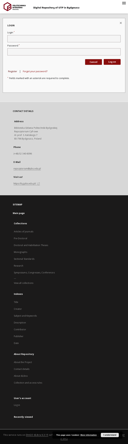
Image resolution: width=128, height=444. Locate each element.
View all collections (23, 283)
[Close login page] (121, 22)
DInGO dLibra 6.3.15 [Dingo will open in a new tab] (37, 434)
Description (20, 322)
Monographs (20, 252)
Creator (18, 308)
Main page (19, 213)
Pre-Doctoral (20, 238)
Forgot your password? (35, 71)
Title (16, 302)
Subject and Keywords (25, 315)
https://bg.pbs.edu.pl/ (27, 183)
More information (88, 435)
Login (11, 32)
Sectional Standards (24, 258)
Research (18, 265)
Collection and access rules (28, 382)
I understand (109, 435)
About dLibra (21, 375)
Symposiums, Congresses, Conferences (34, 272)
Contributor (20, 329)
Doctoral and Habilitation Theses (31, 245)
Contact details (22, 369)
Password (13, 45)
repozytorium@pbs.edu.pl (27, 168)
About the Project (23, 362)
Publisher (19, 336)
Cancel (93, 62)
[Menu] (124, 3)
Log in (17, 405)
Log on (112, 61)
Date (16, 343)
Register (12, 71)
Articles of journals (23, 231)
